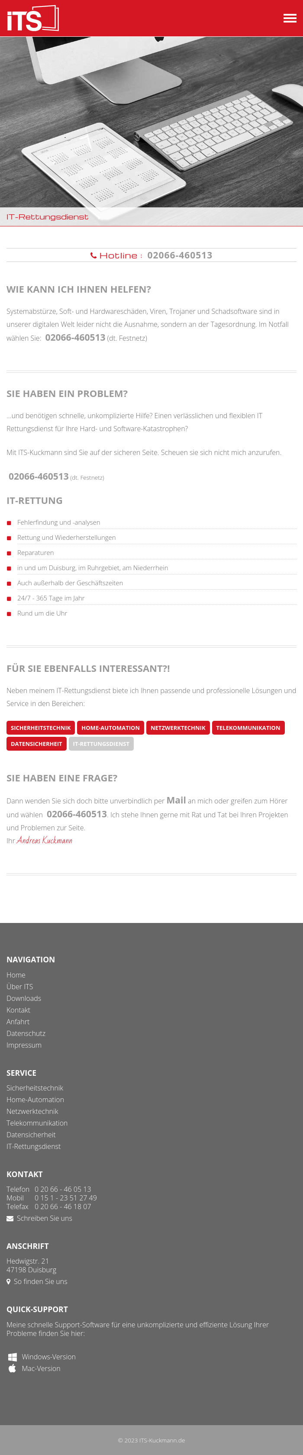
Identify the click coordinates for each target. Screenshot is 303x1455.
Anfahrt (17, 1021)
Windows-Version (41, 1356)
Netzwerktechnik (178, 728)
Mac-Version (33, 1368)
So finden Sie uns (37, 1281)
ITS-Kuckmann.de (162, 1440)
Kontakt (18, 1010)
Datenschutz (25, 1033)
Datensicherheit (36, 744)
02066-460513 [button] (180, 255)
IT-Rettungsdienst (101, 744)
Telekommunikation (248, 728)
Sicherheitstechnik (41, 728)
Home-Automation (110, 728)
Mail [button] (176, 800)
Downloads (23, 998)
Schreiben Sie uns (39, 1218)
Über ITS (19, 986)
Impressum (24, 1045)
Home (16, 975)
